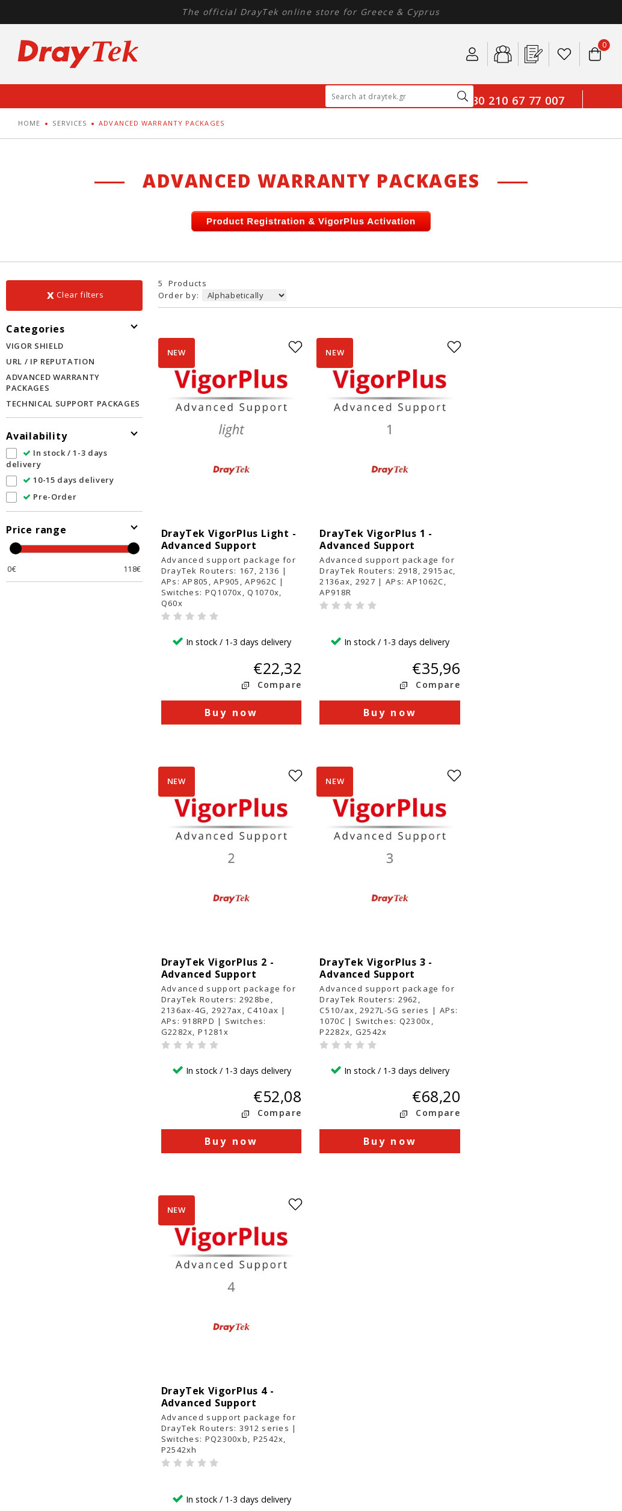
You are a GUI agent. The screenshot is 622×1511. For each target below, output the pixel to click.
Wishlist (564, 54)
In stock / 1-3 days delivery (57, 458)
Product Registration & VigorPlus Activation (311, 221)
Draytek (78, 54)
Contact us (202, 1348)
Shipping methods (366, 1276)
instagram (556, 1192)
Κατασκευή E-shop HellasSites (548, 1397)
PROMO (44, 1336)
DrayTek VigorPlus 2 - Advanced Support (527, 495)
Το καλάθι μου (595, 48)
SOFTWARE (50, 1312)
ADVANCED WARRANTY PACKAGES (53, 382)
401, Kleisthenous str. (521, 1264)
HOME (29, 123)
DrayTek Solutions (217, 1276)
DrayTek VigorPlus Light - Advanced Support (229, 495)
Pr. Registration (534, 54)
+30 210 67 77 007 (515, 100)
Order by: (180, 295)
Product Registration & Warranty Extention (376, 1329)
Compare (275, 640)
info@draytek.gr (520, 1310)
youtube (580, 1192)
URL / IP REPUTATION (50, 361)
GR (598, 108)
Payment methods (366, 1264)
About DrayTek (210, 1264)
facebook (508, 1192)
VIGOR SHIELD (35, 345)
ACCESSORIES (55, 1300)
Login (472, 54)
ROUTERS (47, 1264)
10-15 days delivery (68, 479)
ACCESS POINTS (60, 1288)
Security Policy (210, 1300)
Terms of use (207, 1288)
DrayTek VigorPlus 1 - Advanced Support (372, 495)
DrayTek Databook (218, 1336)
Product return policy (373, 1288)
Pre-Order (49, 496)
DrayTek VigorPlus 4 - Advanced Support (372, 880)
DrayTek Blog (207, 1312)
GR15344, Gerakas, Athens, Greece (532, 1281)
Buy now (229, 668)
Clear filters (80, 294)
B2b (503, 54)
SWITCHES (49, 1276)
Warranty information (373, 1300)
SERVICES (69, 123)
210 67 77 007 (539, 1298)
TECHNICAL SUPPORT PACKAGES (73, 403)
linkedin (532, 1192)
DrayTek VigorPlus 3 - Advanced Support (217, 880)
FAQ (189, 1324)
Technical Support (366, 1312)
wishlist (292, 347)
